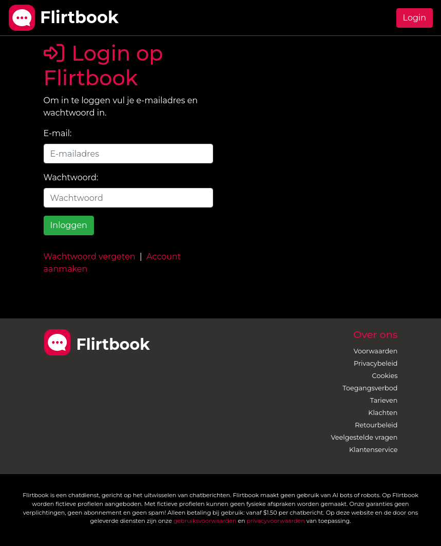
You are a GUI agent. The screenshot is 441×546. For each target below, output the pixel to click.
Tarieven (384, 400)
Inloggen (68, 225)
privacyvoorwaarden (276, 520)
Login (414, 18)
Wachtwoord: (71, 177)
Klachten (382, 413)
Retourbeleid (376, 425)
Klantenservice (373, 450)
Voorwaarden (376, 351)
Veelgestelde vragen (364, 437)
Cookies (385, 376)
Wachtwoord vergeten (90, 256)
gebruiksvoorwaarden (205, 520)
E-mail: (58, 133)
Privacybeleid (375, 363)
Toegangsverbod (369, 388)
